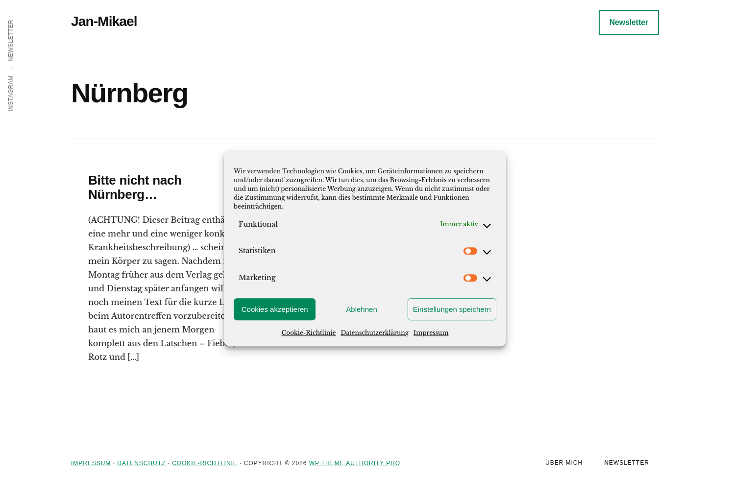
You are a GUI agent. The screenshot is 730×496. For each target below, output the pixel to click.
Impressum (431, 332)
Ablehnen (361, 309)
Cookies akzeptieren (275, 309)
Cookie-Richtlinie (309, 332)
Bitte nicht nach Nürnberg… (135, 187)
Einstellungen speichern (452, 309)
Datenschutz (141, 463)
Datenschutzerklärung (375, 332)
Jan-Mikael (104, 21)
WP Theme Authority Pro (354, 463)
